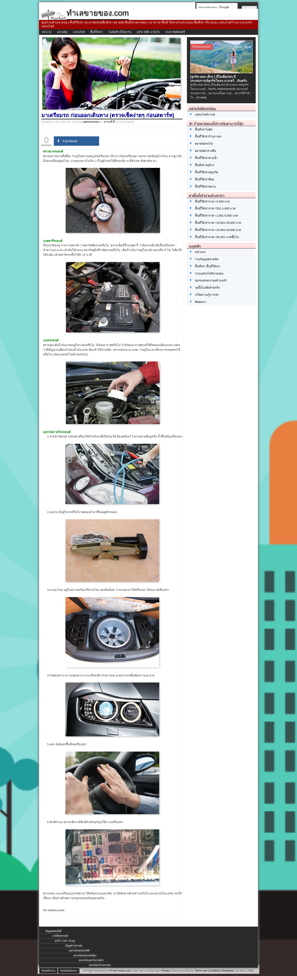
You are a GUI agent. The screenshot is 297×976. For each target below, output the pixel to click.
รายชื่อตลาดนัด (60, 936)
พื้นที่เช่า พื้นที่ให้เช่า (207, 266)
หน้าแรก (47, 32)
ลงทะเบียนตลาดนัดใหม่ (84, 955)
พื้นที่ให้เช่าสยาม (205, 186)
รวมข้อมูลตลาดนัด (206, 259)
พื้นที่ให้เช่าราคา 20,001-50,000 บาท (218, 230)
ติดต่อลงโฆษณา (68, 970)
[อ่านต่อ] (201, 97)
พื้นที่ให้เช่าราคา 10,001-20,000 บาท (218, 222)
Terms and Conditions (208, 970)
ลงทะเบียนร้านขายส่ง (100, 965)
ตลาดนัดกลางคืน (205, 150)
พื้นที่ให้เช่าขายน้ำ (206, 158)
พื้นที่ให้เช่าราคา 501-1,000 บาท (215, 208)
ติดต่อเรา (200, 302)
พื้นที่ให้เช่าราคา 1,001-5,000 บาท (216, 215)
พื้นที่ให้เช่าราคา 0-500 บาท (212, 201)
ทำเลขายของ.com (120, 970)
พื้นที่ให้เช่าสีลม (204, 179)
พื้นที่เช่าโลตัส (203, 129)
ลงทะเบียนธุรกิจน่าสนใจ (91, 960)
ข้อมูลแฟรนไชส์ (53, 931)
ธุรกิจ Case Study (65, 940)
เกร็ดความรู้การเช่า (207, 294)
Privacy (165, 970)
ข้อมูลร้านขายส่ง (73, 945)
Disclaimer (227, 970)
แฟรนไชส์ (79, 32)
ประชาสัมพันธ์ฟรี (175, 32)
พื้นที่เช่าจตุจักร (204, 165)
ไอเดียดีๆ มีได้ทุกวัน (120, 32)
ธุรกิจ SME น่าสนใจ (148, 32)
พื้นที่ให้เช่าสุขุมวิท (206, 172)
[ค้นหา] (216, 7)
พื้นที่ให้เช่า (96, 32)
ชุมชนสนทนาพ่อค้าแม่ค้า (211, 280)
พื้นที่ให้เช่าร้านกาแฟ (208, 136)
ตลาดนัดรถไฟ (204, 143)
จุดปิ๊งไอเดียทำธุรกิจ (207, 287)
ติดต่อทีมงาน (48, 970)
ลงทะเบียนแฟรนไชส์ (79, 950)
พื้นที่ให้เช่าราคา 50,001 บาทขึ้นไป (217, 237)
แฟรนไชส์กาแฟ (205, 114)
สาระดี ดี (109, 121)
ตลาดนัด (62, 32)
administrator (91, 121)
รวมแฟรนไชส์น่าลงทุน (209, 273)
